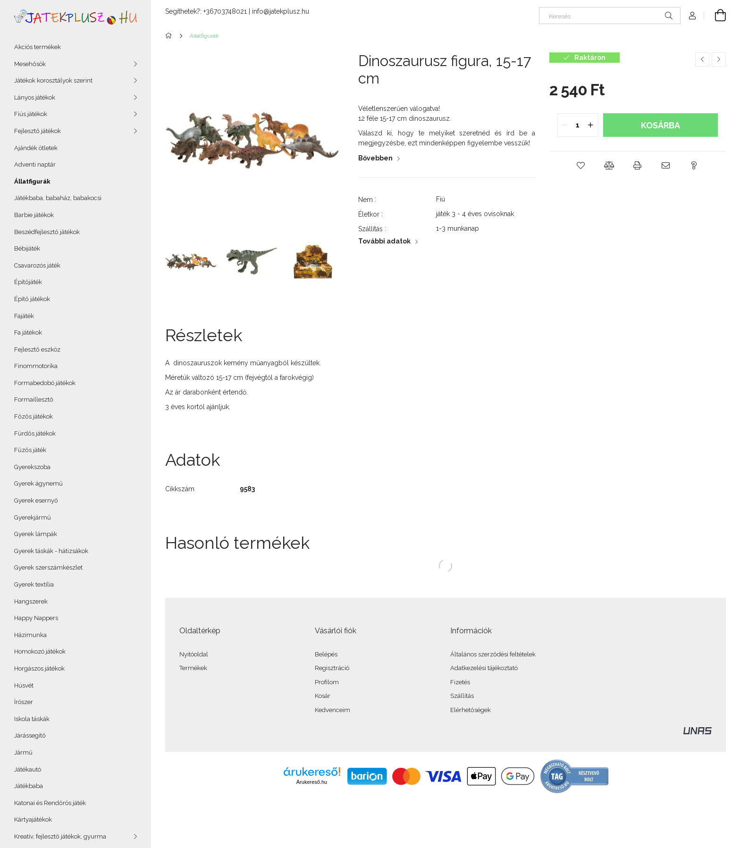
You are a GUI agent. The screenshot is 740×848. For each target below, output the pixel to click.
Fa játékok (28, 332)
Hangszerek (31, 601)
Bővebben (375, 158)
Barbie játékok (34, 214)
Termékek (193, 668)
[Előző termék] (702, 59)
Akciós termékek (37, 46)
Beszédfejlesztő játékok (47, 231)
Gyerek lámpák (35, 533)
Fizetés (460, 682)
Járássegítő (30, 735)
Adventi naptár (35, 164)
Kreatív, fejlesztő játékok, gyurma (60, 836)
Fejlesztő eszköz (37, 349)
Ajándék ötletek (36, 147)
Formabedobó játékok (45, 382)
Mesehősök (30, 63)
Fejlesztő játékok (37, 130)
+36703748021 (225, 11)
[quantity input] (578, 125)
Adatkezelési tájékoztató (484, 668)
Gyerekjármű (32, 517)
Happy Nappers (36, 617)
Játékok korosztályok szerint (53, 80)
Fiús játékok (30, 114)
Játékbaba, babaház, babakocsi (57, 198)
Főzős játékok (33, 416)
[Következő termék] (719, 59)
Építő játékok (32, 298)
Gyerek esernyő (36, 500)
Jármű (23, 752)
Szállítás (462, 695)
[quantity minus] (565, 125)
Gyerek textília (34, 584)
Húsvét (24, 685)
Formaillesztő (33, 399)
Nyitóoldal (193, 654)
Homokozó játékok (40, 651)
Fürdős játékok (35, 433)
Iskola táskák (32, 718)
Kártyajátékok (33, 819)
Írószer (23, 701)
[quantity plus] (591, 125)
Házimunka (30, 634)
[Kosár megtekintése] (715, 15)
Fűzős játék (30, 449)
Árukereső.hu (311, 782)
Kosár (322, 695)
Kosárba (660, 125)
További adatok (384, 241)
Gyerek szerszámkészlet (48, 567)
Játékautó (27, 769)
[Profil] (692, 15)
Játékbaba (28, 785)
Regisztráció (332, 668)
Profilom (327, 682)
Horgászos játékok (39, 668)
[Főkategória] (170, 36)
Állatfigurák (32, 181)
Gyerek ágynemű (38, 483)
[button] (581, 166)
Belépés (326, 654)
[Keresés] (610, 15)
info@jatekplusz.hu (280, 11)
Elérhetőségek (470, 710)
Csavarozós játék (37, 265)
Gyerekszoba (32, 466)
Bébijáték (27, 248)
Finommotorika (36, 365)
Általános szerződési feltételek (493, 654)
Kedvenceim (332, 710)
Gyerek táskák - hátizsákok (51, 550)
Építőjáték (28, 281)
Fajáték (24, 315)
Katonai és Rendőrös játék (50, 802)
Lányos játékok (34, 97)
